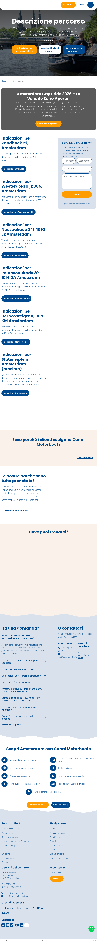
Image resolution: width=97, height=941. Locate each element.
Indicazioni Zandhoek (13, 168)
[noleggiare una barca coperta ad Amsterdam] (87, 672)
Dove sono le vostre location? (17, 669)
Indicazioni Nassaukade (15, 255)
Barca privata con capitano (74, 49)
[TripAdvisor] (26, 925)
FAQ (82, 150)
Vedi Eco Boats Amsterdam (15, 510)
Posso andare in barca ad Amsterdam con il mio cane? (18, 637)
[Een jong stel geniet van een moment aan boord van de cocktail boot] (60, 417)
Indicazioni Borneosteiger (15, 342)
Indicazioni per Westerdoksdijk (18, 212)
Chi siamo (5, 854)
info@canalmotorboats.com (15, 896)
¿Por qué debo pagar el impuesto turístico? (19, 708)
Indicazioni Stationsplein (15, 393)
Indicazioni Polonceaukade (16, 298)
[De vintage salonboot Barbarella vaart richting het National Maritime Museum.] (36, 417)
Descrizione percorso (10, 837)
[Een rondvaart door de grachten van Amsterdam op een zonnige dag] (85, 417)
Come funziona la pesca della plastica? (17, 717)
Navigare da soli (38, 804)
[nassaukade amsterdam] (67, 672)
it (81, 5)
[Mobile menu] (90, 5)
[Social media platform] (3, 925)
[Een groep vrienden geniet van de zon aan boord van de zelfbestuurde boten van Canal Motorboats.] (12, 417)
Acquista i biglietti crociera (50, 49)
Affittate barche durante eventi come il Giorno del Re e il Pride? (21, 690)
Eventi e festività (57, 845)
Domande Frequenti (12, 724)
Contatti (4, 862)
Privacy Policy (7, 833)
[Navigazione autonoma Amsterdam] (87, 686)
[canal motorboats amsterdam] (67, 685)
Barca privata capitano (60, 858)
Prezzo (53, 849)
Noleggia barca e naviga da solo (24, 49)
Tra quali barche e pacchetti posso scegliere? (20, 662)
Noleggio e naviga (57, 833)
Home (52, 828)
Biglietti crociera (57, 854)
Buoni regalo (7, 849)
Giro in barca (60, 804)
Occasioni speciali (57, 841)
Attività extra (55, 837)
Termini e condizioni (10, 828)
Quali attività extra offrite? (15, 682)
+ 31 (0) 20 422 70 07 (12, 893)
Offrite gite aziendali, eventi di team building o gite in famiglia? (20, 699)
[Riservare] (68, 5)
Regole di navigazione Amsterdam (16, 841)
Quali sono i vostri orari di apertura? (21, 675)
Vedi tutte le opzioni (48, 123)
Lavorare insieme (9, 858)
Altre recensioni (86, 457)
